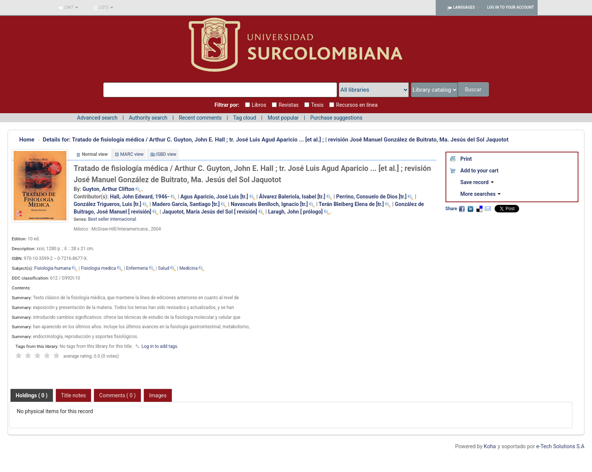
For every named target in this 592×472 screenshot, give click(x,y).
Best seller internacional (112, 219)
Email (488, 208)
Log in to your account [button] (510, 7)
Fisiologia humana (52, 268)
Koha (490, 446)
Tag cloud (244, 118)
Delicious (479, 208)
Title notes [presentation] (73, 395)
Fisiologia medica (98, 268)
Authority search (148, 118)
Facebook (462, 208)
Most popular (283, 118)
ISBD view (166, 154)
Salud (163, 268)
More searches (480, 194)
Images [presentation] (157, 395)
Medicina (188, 268)
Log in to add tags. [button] (160, 346)
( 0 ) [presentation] (32, 395)
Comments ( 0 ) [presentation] (117, 395)
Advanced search (97, 118)
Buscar (474, 89)
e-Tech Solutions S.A (560, 446)
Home (26, 139)
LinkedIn (470, 208)
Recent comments (200, 118)
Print (466, 159)
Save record (476, 182)
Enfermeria (137, 268)
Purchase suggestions (336, 118)
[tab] (31, 395)
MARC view (132, 154)
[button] (68, 7)
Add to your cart (479, 171)
